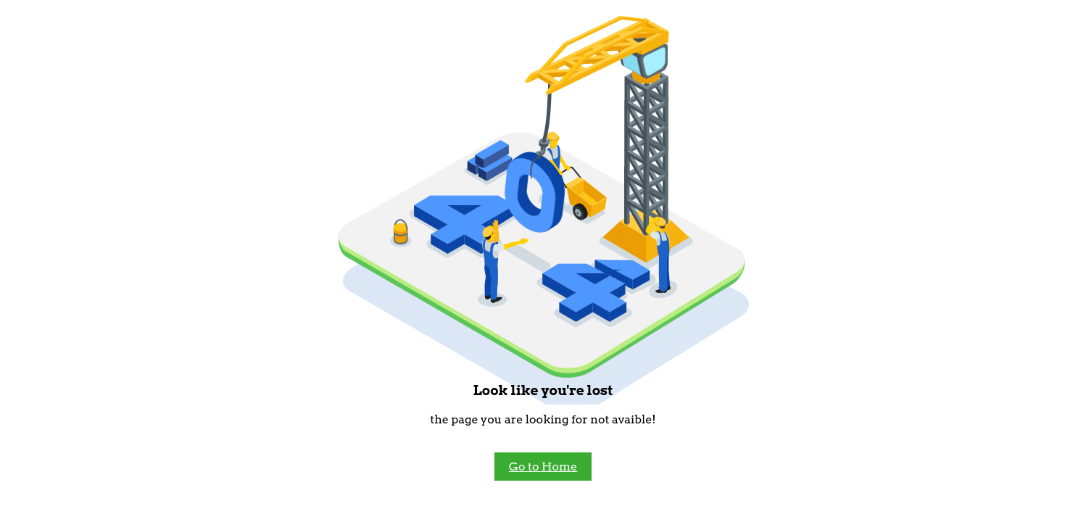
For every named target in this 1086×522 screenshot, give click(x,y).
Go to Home (543, 466)
